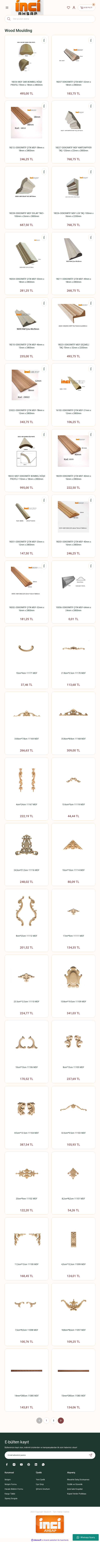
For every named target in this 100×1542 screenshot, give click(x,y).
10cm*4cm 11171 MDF (26, 673)
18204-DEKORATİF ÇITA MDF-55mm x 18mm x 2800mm (26, 280)
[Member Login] (74, 7)
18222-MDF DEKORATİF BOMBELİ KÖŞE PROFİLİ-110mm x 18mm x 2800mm (26, 477)
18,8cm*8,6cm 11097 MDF (73, 1330)
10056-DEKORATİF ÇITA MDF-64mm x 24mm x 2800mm (73, 609)
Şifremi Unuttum (43, 1489)
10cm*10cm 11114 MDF (73, 870)
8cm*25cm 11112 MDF (26, 936)
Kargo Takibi (10, 1494)
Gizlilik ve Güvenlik (74, 1484)
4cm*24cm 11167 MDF (26, 804)
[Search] (50, 19)
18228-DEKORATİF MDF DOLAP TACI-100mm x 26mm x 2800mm (26, 215)
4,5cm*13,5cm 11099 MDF (73, 1264)
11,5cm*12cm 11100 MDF (27, 1264)
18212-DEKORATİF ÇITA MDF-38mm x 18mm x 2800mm (26, 149)
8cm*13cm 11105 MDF (73, 1067)
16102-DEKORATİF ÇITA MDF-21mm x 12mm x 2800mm (73, 412)
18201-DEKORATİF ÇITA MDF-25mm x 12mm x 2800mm (26, 543)
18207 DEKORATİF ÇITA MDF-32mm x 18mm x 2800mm (73, 83)
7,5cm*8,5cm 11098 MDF (26, 1330)
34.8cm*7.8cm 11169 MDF (26, 739)
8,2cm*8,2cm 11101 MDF (73, 1198)
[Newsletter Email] (50, 1455)
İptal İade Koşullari (75, 1489)
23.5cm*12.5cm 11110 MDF (26, 1001)
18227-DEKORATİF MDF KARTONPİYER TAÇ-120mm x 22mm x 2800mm (73, 149)
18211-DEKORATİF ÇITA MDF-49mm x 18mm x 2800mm (73, 280)
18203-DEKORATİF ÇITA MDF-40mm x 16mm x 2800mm (73, 543)
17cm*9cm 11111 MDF (73, 936)
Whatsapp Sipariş (86, 1537)
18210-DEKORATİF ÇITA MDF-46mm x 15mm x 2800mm (26, 346)
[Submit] (90, 1455)
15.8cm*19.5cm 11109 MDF (73, 1001)
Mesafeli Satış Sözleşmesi (78, 1480)
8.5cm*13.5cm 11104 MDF (26, 1133)
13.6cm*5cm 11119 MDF (73, 804)
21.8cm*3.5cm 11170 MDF (73, 673)
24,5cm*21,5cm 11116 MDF (26, 870)
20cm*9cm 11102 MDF (26, 1198)
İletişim (8, 1480)
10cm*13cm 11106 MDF (26, 1067)
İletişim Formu (11, 1484)
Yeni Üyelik (40, 1480)
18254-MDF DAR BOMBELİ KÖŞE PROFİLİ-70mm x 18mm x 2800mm (27, 83)
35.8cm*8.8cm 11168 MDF (73, 739)
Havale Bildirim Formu (14, 1489)
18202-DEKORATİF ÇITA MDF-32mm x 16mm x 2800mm (26, 609)
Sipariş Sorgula (11, 1499)
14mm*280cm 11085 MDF (26, 1395)
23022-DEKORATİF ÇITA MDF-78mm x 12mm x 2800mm (26, 412)
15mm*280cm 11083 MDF (73, 1395)
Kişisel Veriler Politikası (76, 1494)
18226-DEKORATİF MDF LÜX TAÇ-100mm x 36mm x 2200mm (73, 215)
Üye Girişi (40, 1484)
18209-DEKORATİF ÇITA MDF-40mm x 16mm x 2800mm (73, 477)
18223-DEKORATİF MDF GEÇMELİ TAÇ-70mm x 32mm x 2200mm (73, 346)
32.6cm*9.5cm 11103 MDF (73, 1133)
